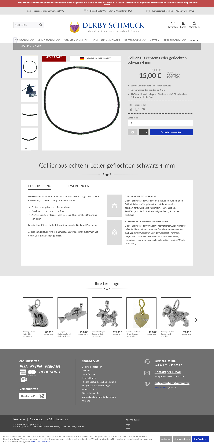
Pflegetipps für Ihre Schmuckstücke (99, 381)
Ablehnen (165, 439)
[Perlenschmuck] (175, 40)
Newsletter (19, 419)
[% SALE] (194, 40)
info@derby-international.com (169, 376)
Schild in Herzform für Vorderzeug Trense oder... (133, 334)
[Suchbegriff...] (28, 25)
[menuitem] (28, 25)
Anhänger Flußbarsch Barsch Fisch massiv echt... (64, 334)
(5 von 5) (166, 387)
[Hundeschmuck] (49, 40)
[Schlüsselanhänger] (106, 40)
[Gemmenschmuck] (76, 40)
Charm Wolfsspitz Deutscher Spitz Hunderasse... (98, 334)
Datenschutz (36, 419)
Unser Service (88, 374)
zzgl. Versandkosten (173, 74)
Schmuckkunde (89, 378)
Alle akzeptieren (182, 439)
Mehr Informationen (40, 441)
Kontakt (86, 400)
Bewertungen (78, 186)
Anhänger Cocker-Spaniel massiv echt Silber (167, 334)
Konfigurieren (200, 439)
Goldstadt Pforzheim (92, 366)
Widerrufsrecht (89, 389)
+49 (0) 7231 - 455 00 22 (168, 365)
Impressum (62, 419)
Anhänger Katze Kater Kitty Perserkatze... (29, 334)
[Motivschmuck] (23, 40)
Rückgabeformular (91, 393)
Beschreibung (39, 186)
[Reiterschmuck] (135, 40)
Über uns (86, 370)
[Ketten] (155, 40)
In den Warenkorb (171, 132)
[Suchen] (41, 25)
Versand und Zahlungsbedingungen (99, 397)
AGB (49, 419)
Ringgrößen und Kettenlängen (96, 385)
